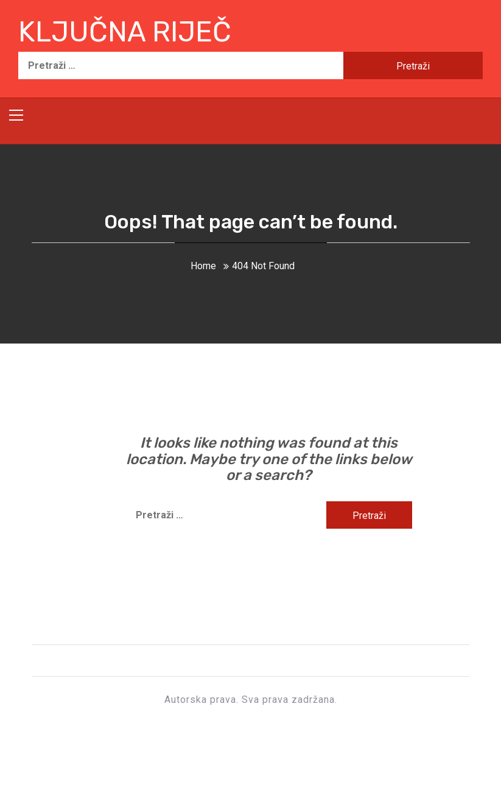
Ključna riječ (124, 32)
